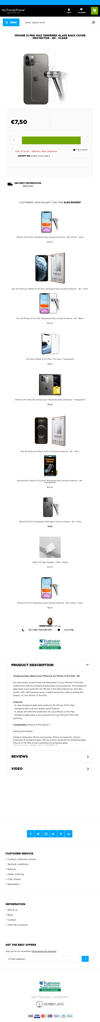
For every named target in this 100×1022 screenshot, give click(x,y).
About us (12, 910)
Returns (11, 869)
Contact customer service (21, 859)
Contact (11, 920)
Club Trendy (14, 879)
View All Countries (17, 925)
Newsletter (13, 884)
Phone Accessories (42, 737)
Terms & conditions (17, 864)
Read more (28, 186)
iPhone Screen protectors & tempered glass (64, 740)
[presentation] (60, 22)
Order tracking (15, 874)
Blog (10, 915)
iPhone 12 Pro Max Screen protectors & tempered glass (40, 743)
